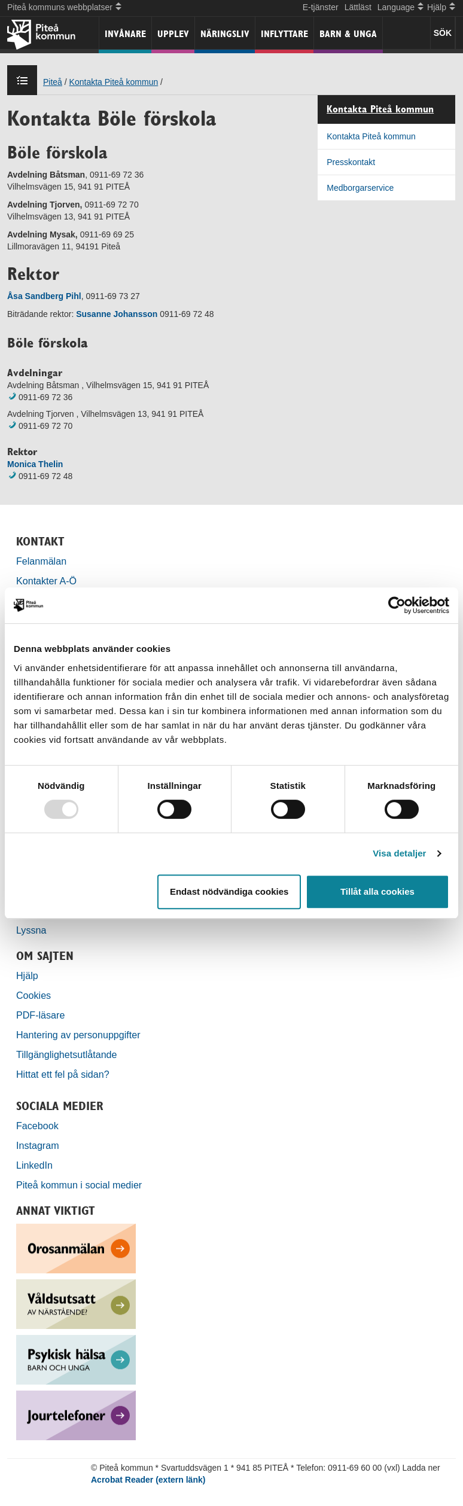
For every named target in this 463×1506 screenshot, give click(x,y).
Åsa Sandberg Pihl (44, 296)
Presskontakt (351, 162)
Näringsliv (224, 33)
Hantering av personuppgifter (78, 1034)
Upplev (173, 33)
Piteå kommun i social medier (79, 1184)
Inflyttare (284, 33)
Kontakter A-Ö (46, 580)
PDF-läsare (40, 1015)
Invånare (125, 33)
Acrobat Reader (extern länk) (148, 1479)
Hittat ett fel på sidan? (62, 1074)
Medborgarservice (360, 188)
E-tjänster (321, 7)
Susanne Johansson (116, 314)
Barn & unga (348, 33)
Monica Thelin (35, 464)
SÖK (443, 33)
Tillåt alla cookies (377, 891)
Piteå (52, 82)
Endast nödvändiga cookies (229, 891)
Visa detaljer (399, 853)
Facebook (37, 1125)
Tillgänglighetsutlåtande (66, 1054)
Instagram (37, 1145)
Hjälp (27, 975)
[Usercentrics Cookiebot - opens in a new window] (397, 605)
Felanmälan (41, 561)
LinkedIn (34, 1165)
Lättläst (358, 7)
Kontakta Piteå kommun (114, 82)
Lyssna (31, 930)
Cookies (33, 995)
